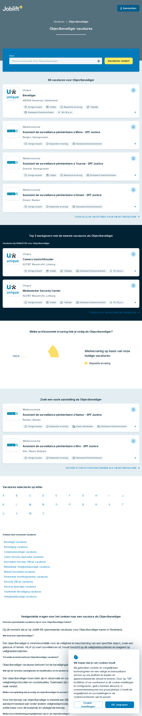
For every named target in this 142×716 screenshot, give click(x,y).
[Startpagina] (12, 8)
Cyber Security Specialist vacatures (24, 556)
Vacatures (59, 21)
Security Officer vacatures (18, 581)
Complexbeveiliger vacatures (20, 551)
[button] (98, 61)
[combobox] (55, 61)
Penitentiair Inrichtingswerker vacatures (26, 576)
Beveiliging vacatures (16, 546)
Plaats (11, 56)
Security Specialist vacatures (20, 586)
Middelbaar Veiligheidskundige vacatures (27, 566)
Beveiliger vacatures (15, 542)
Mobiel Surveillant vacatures (19, 571)
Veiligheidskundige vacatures (20, 596)
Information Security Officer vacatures (25, 561)
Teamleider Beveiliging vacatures (22, 591)
